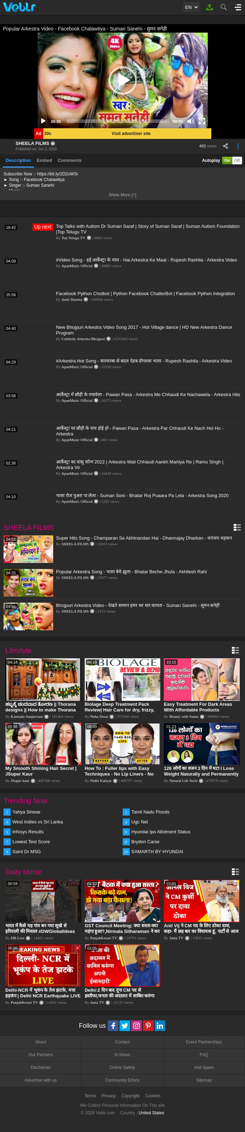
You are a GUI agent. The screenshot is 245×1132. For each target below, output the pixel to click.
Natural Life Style (183, 780)
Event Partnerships (204, 1042)
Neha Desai (99, 716)
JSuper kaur (20, 780)
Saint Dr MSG (26, 851)
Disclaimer (41, 1067)
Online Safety (122, 1067)
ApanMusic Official (77, 266)
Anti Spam (204, 1067)
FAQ (204, 1054)
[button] (122, 80)
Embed (44, 160)
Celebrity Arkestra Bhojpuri (83, 339)
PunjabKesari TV (103, 938)
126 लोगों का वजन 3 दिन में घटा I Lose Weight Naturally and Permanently (201, 771)
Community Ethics (122, 1080)
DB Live (17, 938)
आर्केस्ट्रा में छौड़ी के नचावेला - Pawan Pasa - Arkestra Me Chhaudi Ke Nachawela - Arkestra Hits (148, 394)
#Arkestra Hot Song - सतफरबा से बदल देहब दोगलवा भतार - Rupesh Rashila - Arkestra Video (144, 361)
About (40, 1042)
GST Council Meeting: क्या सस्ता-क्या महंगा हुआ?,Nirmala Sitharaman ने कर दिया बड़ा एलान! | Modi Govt (122, 931)
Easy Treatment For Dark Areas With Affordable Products (198, 707)
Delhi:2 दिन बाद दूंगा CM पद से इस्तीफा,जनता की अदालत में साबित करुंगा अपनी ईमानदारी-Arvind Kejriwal (120, 995)
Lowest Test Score (31, 841)
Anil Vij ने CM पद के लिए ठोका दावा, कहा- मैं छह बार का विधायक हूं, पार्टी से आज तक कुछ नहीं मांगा (201, 931)
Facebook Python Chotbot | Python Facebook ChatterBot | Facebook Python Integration (145, 293)
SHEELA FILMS (32, 143)
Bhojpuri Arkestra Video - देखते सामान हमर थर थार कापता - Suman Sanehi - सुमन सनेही (137, 605)
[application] (122, 80)
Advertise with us (40, 1080)
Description (18, 160)
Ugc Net (140, 821)
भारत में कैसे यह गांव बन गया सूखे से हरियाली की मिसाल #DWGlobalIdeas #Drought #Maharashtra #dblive (40, 931)
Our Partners (40, 1054)
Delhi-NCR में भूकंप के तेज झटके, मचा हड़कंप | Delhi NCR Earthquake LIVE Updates (42, 995)
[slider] (117, 121)
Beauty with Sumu (184, 716)
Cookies (153, 1095)
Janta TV (176, 938)
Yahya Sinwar (26, 812)
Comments (70, 160)
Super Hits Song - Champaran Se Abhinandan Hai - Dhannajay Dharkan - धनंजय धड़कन (144, 538)
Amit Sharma (71, 299)
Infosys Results (28, 831)
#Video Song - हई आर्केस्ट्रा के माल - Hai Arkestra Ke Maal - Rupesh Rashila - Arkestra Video (146, 260)
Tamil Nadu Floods (151, 812)
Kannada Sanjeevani (27, 716)
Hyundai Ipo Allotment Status (161, 831)
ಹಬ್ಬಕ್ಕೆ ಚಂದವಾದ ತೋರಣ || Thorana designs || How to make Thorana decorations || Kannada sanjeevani (43, 710)
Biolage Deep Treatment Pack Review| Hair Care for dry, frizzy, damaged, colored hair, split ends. (122, 710)
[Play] (43, 121)
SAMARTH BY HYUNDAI (157, 851)
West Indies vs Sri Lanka (37, 821)
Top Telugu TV (73, 238)
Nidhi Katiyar (101, 780)
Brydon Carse (146, 841)
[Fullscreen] (202, 121)
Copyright (130, 1095)
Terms (90, 1095)
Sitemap (204, 1080)
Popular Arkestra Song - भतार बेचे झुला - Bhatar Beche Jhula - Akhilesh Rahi (131, 571)
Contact (122, 1042)
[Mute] (190, 121)
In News (122, 1054)
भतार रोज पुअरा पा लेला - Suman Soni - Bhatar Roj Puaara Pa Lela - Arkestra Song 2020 (142, 495)
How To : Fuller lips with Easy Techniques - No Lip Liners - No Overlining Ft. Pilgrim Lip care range (119, 777)
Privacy (109, 1095)
